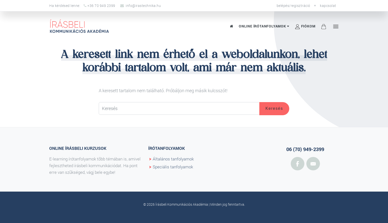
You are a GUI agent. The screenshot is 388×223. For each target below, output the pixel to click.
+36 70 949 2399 (99, 5)
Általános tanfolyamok (173, 159)
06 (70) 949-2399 (305, 149)
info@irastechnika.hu (140, 5)
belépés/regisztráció (293, 5)
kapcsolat (328, 5)
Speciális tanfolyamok (173, 167)
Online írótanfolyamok (264, 26)
